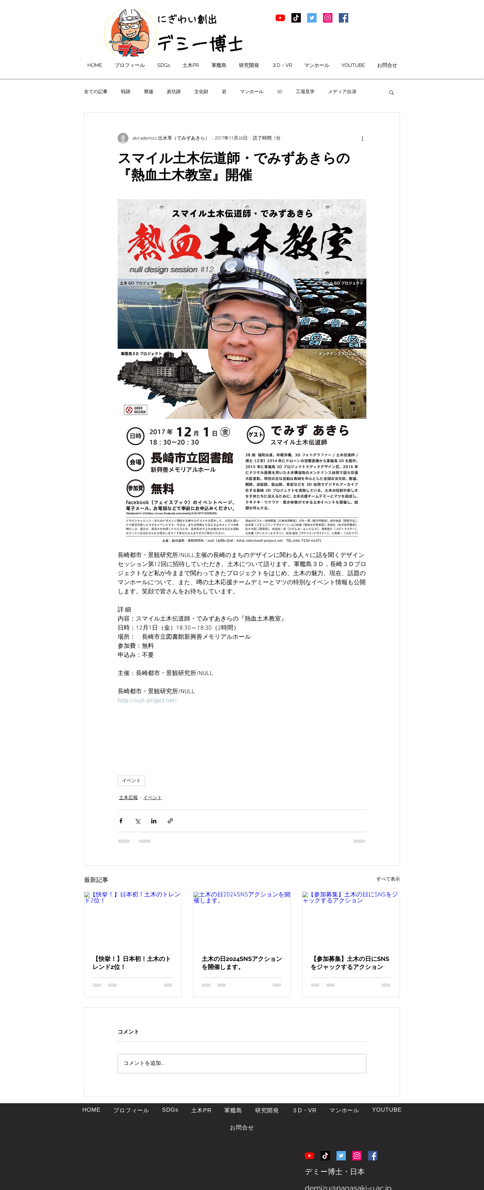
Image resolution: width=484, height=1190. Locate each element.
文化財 (201, 92)
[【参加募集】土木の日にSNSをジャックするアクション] (351, 919)
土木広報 (128, 798)
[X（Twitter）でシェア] (137, 821)
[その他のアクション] (362, 138)
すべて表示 (388, 879)
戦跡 (125, 92)
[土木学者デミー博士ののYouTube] (280, 18)
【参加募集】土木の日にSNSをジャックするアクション (350, 962)
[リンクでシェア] (170, 821)
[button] (391, 92)
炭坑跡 (174, 92)
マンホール (252, 92)
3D (279, 92)
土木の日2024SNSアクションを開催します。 (242, 962)
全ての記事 (96, 92)
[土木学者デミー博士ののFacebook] (343, 18)
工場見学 (305, 92)
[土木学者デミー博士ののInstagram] (327, 18)
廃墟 (148, 92)
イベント (131, 781)
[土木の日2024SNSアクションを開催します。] (242, 919)
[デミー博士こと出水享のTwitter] (312, 18)
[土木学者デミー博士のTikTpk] (296, 18)
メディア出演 (342, 92)
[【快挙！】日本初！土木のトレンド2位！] (133, 919)
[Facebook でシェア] (121, 821)
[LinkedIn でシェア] (154, 821)
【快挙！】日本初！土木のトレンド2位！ (131, 962)
